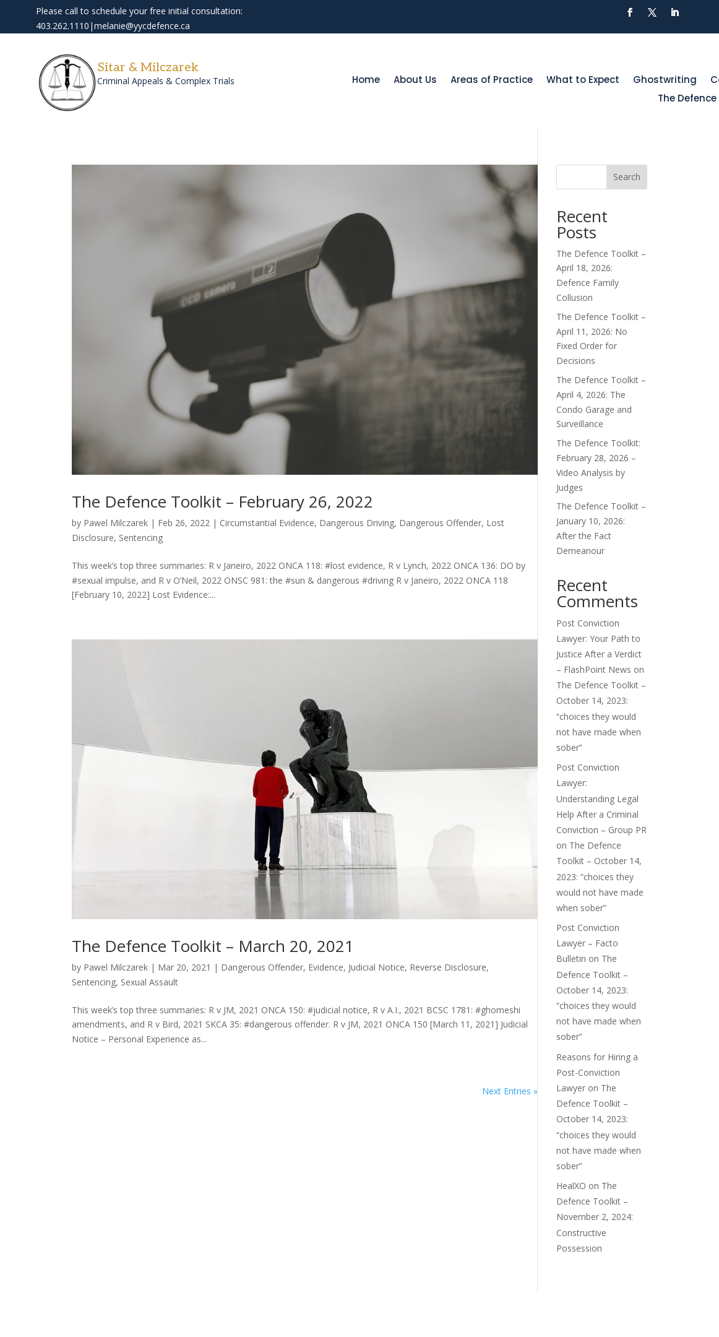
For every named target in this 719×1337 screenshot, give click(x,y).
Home (366, 81)
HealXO (571, 1186)
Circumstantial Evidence (267, 523)
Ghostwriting (665, 81)
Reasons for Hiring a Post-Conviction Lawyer (597, 1072)
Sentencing (141, 537)
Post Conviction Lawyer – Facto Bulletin (587, 943)
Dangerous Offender (440, 523)
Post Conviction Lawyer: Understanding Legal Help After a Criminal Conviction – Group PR (601, 798)
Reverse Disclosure (448, 967)
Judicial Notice (376, 967)
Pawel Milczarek (116, 523)
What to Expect (582, 81)
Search (626, 177)
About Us (415, 81)
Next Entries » (510, 1091)
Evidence (325, 967)
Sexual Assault (149, 982)
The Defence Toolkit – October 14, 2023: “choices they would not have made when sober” (601, 716)
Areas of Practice (491, 81)
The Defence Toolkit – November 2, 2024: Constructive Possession (594, 1217)
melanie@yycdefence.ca (142, 26)
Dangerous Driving (356, 523)
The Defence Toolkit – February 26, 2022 (222, 501)
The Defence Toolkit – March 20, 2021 (213, 946)
